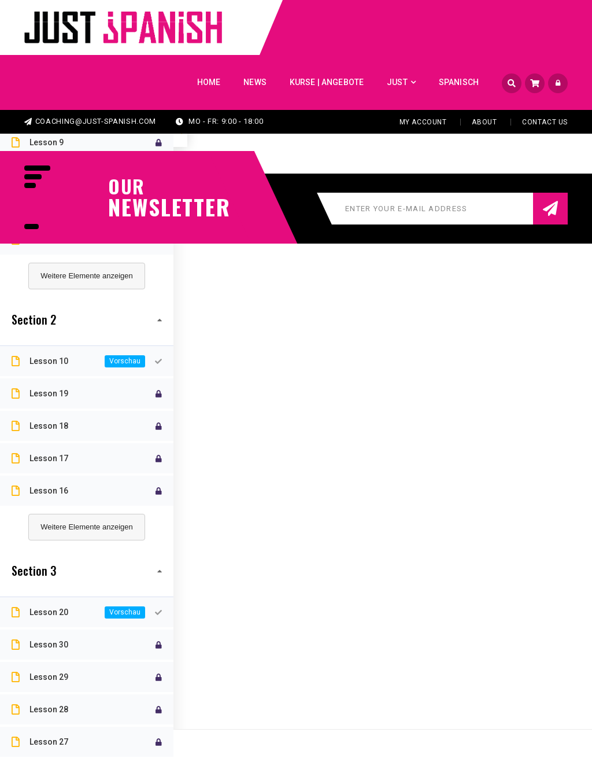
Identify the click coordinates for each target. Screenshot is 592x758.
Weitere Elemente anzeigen (86, 275)
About (484, 122)
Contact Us (545, 122)
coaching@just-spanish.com (90, 121)
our (126, 186)
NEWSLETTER (163, 207)
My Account (423, 122)
